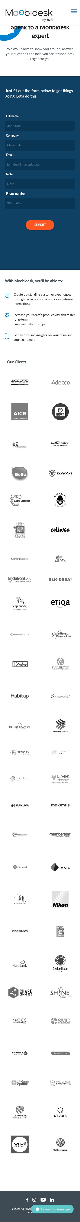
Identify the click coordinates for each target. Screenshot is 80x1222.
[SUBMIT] (40, 225)
